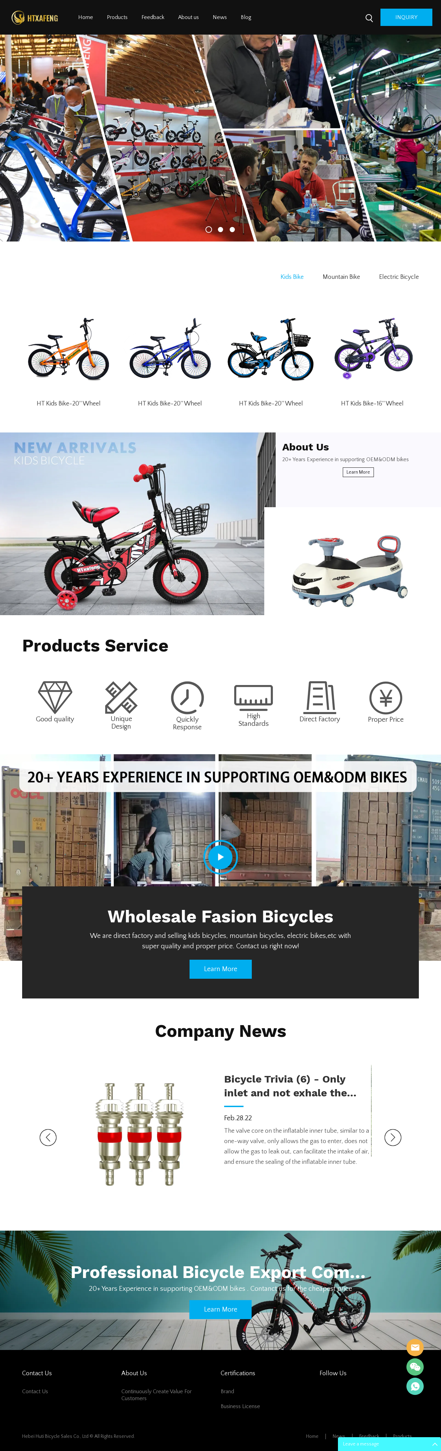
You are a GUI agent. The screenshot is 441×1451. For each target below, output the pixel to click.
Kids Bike (292, 277)
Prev (48, 1137)
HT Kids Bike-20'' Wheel (69, 403)
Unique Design (121, 722)
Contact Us (35, 1391)
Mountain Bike (341, 277)
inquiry (406, 17)
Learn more (358, 472)
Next (393, 1137)
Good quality (55, 719)
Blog (246, 17)
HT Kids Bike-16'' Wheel (372, 403)
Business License (240, 1406)
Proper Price (386, 719)
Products (117, 17)
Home (85, 17)
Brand (227, 1391)
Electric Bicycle (399, 277)
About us (188, 17)
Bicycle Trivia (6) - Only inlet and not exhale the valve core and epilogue (285, 1086)
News (220, 17)
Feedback (152, 17)
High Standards (253, 720)
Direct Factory (320, 719)
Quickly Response (187, 723)
